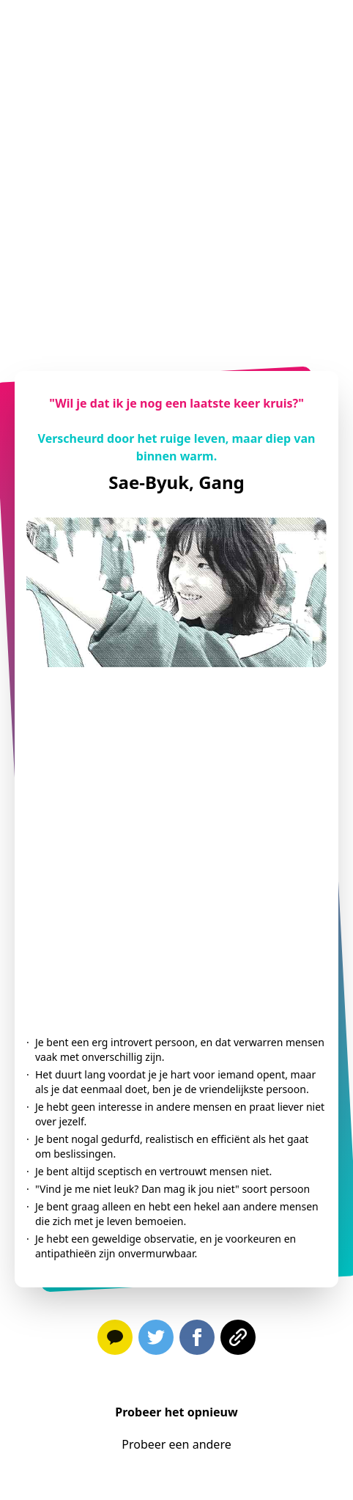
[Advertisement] (173, 174)
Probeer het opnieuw (176, 1412)
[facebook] (197, 1340)
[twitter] (156, 1340)
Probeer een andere (176, 1444)
